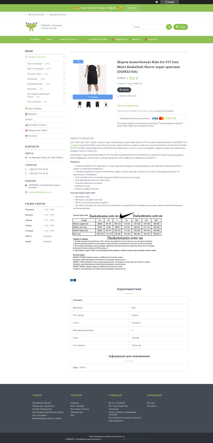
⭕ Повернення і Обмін (36, 130)
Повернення (77, 412)
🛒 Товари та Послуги (35, 57)
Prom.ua (120, 436)
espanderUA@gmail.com (40, 192)
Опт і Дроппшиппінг (118, 406)
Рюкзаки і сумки (34, 74)
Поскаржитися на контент (113, 439)
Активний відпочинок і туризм (47, 418)
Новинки (75, 403)
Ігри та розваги (39, 415)
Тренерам (113, 409)
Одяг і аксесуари (34, 64)
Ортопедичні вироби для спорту (38, 95)
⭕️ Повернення (119, 39)
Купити (125, 90)
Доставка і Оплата (80, 409)
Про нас (151, 403)
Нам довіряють (116, 421)
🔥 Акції (48, 39)
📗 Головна (33, 39)
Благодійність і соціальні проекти (125, 417)
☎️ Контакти (151, 39)
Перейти (132, 7)
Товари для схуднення (43, 406)
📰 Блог (136, 39)
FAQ (72, 415)
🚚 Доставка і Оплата (96, 39)
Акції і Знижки (77, 406)
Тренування (32, 79)
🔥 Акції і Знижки (33, 108)
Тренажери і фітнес (41, 403)
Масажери (32, 89)
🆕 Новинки (30, 114)
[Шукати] (169, 27)
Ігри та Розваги (34, 102)
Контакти (151, 406)
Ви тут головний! (117, 403)
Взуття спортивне (35, 69)
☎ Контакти (31, 136)
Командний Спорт (35, 84)
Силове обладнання (42, 409)
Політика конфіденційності (136, 439)
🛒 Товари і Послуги (67, 39)
